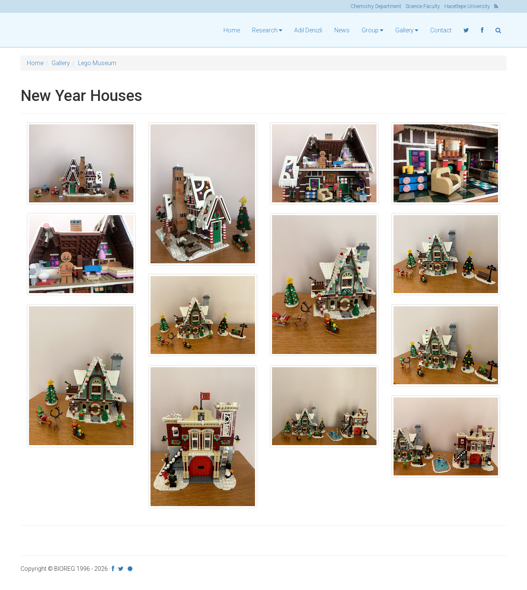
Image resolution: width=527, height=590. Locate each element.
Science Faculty (422, 6)
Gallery (61, 63)
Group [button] (372, 30)
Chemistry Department (375, 6)
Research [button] (267, 30)
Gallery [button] (406, 30)
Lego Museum (97, 63)
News (342, 30)
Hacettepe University (467, 6)
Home (231, 30)
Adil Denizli (308, 30)
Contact (441, 30)
